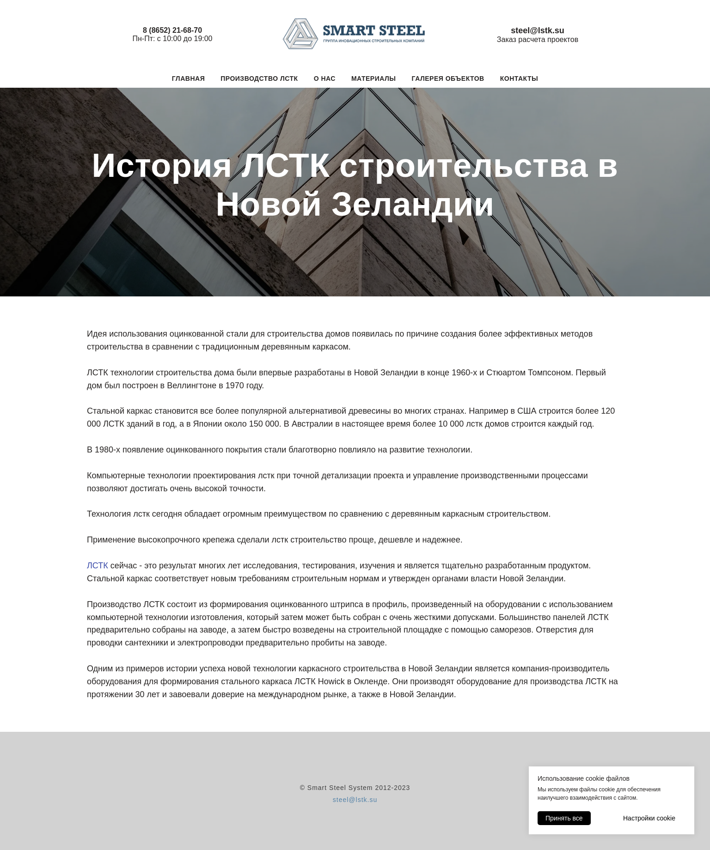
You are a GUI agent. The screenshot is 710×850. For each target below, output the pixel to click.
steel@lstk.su (355, 799)
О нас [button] (325, 78)
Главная (188, 78)
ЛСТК (97, 565)
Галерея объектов (448, 78)
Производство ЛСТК (259, 78)
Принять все (564, 818)
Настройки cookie (649, 818)
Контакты (519, 78)
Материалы (373, 78)
